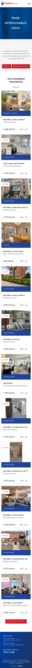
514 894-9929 (10, 643)
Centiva (19, 665)
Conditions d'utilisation (24, 662)
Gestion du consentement (16, 663)
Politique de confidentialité (9, 662)
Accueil (7, 66)
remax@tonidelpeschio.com (16, 645)
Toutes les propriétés (16, 621)
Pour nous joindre (20, 66)
